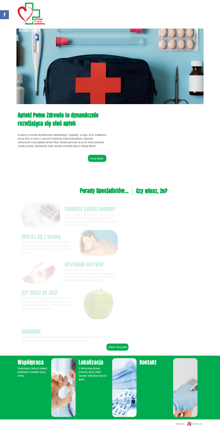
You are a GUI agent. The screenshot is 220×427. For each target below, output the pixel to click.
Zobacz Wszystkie (117, 347)
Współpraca (176, 21)
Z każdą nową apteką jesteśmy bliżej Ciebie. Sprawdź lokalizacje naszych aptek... (93, 373)
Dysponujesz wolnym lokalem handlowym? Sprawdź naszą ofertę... (32, 371)
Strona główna (39, 21)
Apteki (148, 21)
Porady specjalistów (91, 21)
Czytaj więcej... (97, 158)
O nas (130, 21)
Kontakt (30, 30)
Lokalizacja (91, 362)
